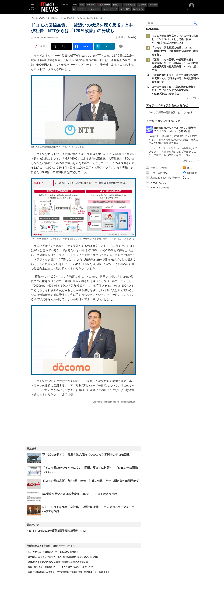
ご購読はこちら (189, 160)
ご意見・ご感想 (158, 168)
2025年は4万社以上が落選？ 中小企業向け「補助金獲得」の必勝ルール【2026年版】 (69, 572)
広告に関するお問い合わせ (165, 177)
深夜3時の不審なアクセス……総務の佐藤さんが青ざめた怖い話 (58, 562)
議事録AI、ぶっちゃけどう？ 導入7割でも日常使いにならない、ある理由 (63, 557)
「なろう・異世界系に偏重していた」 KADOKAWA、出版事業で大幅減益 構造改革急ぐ (175, 51)
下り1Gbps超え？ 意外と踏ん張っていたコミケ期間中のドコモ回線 (86, 454)
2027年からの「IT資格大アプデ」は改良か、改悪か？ (53, 552)
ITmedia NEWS (38, 18)
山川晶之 (121, 37)
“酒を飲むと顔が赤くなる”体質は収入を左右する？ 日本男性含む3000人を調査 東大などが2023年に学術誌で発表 (173, 140)
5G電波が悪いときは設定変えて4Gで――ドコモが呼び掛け (79, 493)
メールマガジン (158, 182)
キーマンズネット (67, 546)
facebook (192, 172)
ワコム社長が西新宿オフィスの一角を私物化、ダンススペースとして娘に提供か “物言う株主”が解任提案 (175, 39)
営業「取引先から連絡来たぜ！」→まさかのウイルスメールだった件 (60, 567)
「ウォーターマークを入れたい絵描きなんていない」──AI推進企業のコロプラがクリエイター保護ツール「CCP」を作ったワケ (173, 152)
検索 (195, 23)
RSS (189, 168)
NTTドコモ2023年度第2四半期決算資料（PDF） (59, 530)
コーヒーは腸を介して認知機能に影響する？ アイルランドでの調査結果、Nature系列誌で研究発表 (174, 90)
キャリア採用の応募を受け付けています (171, 112)
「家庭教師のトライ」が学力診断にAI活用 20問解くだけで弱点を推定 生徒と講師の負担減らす (176, 78)
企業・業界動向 (52, 18)
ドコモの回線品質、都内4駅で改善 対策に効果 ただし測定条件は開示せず (90, 480)
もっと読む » (192, 98)
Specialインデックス (161, 187)
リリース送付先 (158, 172)
